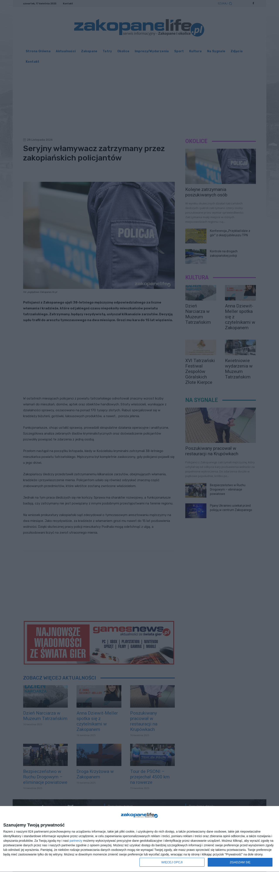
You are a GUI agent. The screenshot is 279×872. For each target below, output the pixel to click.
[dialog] (139, 839)
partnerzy (76, 840)
